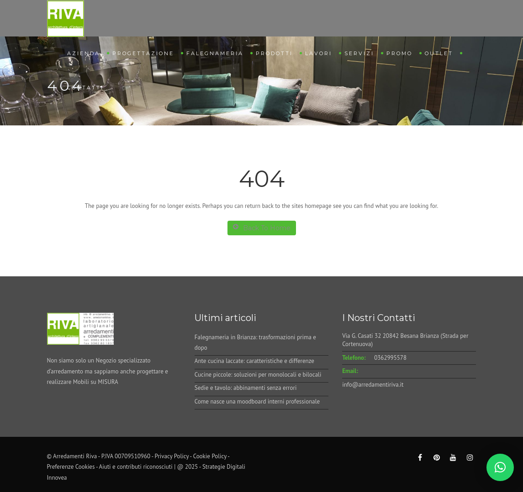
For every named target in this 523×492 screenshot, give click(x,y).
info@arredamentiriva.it (372, 384)
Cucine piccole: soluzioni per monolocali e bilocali (258, 374)
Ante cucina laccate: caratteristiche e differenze (254, 361)
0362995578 (390, 358)
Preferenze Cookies (71, 467)
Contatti (85, 87)
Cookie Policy (210, 456)
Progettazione (143, 53)
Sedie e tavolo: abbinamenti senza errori (246, 388)
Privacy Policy (172, 456)
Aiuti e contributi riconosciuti (136, 467)
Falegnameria (214, 53)
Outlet (439, 53)
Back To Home (262, 227)
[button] (500, 467)
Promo (399, 53)
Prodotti (274, 53)
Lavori (318, 53)
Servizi (359, 53)
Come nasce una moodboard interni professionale (257, 401)
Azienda (83, 53)
